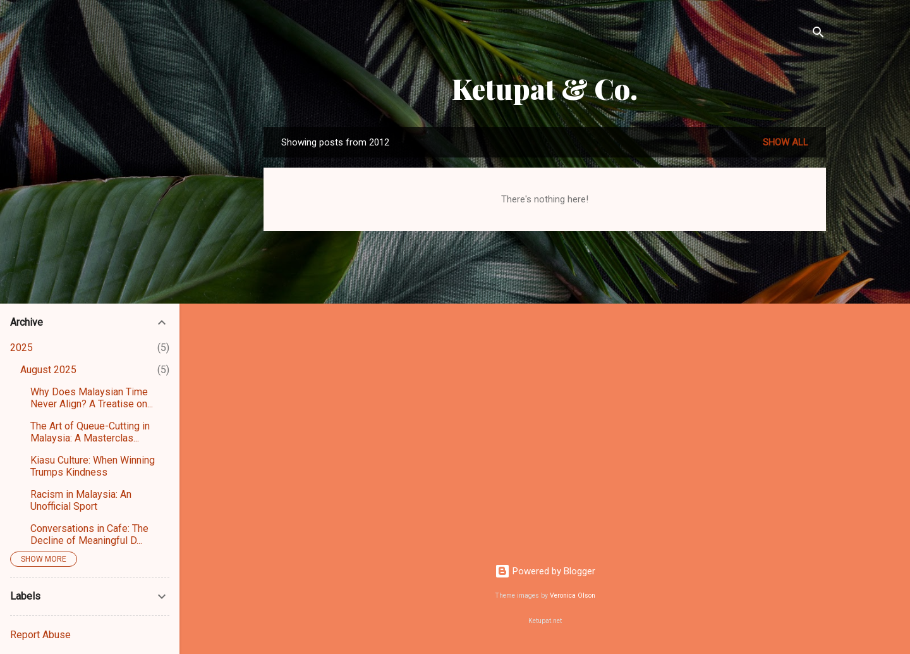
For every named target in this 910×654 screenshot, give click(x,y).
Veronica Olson (572, 595)
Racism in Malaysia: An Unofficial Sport (80, 500)
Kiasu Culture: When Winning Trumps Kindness (92, 466)
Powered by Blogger (545, 571)
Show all (785, 142)
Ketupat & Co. (545, 88)
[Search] (818, 34)
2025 (21, 348)
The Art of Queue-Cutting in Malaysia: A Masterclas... (90, 432)
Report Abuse (40, 635)
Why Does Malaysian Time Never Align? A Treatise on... (91, 398)
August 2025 (48, 370)
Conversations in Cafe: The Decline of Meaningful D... (89, 534)
